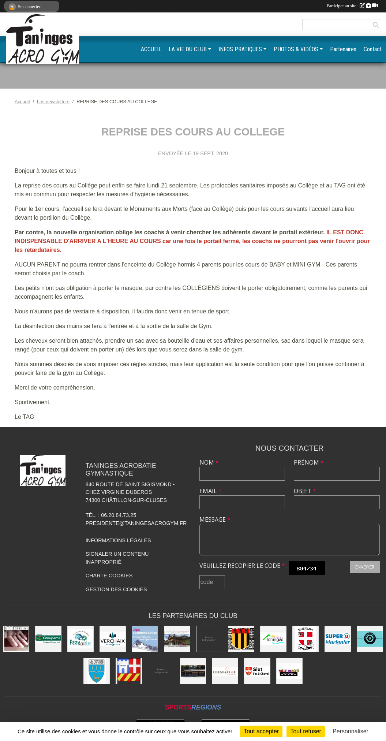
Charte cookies (109, 575)
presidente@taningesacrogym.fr (136, 523)
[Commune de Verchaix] (113, 639)
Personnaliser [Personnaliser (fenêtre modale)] (350, 731)
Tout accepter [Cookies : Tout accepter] (261, 731)
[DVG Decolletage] (161, 671)
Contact (373, 49)
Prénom (309, 462)
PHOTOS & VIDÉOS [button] (296, 49)
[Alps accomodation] (145, 639)
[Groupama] (48, 639)
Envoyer (364, 567)
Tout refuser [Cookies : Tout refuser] (305, 731)
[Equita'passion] (193, 671)
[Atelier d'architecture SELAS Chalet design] (177, 639)
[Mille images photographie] (289, 671)
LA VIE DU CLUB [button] (188, 49)
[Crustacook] (225, 671)
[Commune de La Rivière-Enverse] (96, 671)
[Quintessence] (16, 639)
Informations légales (118, 540)
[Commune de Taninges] (273, 639)
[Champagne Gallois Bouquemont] (209, 639)
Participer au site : (352, 5)
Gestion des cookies (116, 589)
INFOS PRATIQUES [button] (240, 49)
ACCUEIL (151, 49)
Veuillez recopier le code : (243, 566)
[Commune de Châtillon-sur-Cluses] (129, 671)
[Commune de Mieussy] (241, 639)
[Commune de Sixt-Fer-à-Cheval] (257, 671)
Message (215, 519)
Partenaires (343, 49)
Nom (209, 462)
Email (210, 491)
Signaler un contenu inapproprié (117, 558)
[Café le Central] (370, 639)
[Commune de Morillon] (305, 639)
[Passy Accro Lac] (80, 639)
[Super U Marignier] (338, 639)
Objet (305, 491)
